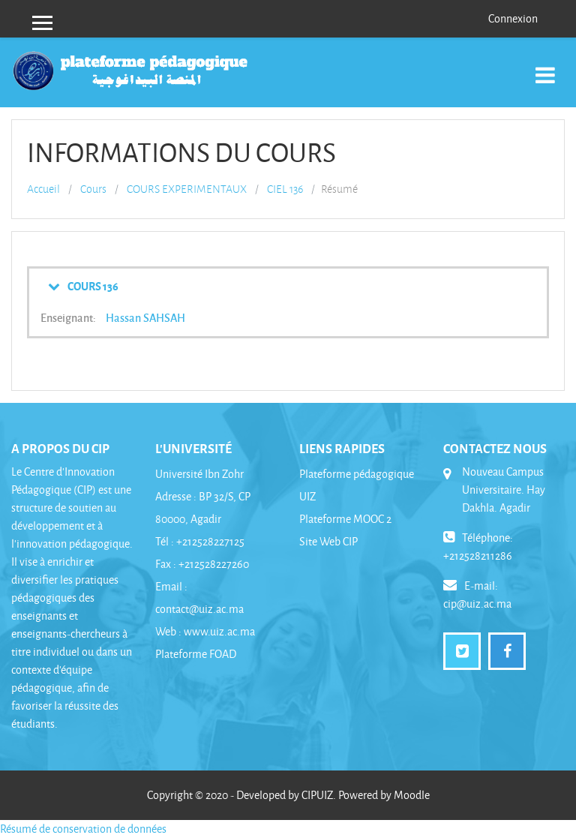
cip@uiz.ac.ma (477, 603)
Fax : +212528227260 (202, 564)
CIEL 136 (285, 189)
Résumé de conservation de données (83, 828)
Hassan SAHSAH (145, 317)
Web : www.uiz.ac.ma (205, 631)
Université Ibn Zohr (199, 474)
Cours (93, 189)
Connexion (513, 18)
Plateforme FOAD (195, 654)
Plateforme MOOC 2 (345, 519)
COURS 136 (93, 285)
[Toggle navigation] (545, 67)
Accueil (43, 189)
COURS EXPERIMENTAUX (187, 189)
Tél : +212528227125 (199, 541)
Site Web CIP (328, 541)
